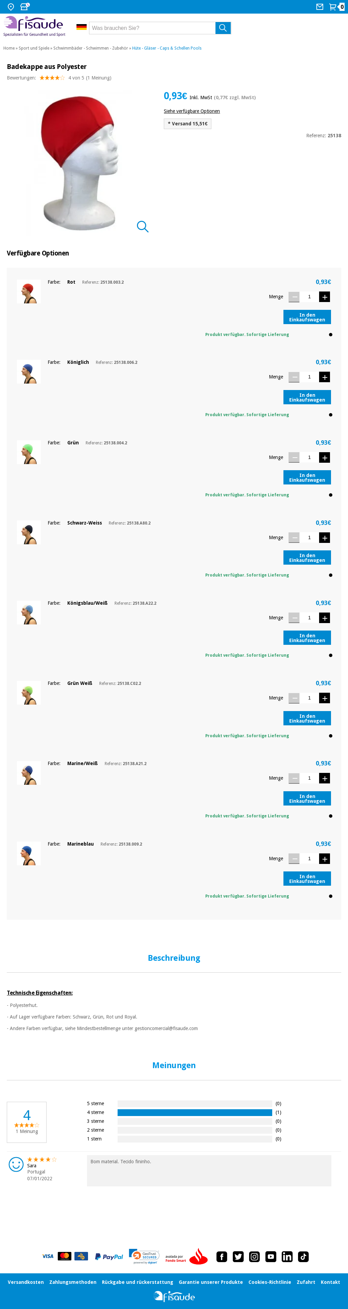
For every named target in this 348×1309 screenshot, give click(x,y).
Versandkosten (26, 1282)
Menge (276, 296)
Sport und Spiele (34, 48)
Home (9, 48)
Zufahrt (306, 1282)
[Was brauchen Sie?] (160, 28)
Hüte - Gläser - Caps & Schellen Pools (167, 48)
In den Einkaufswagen (307, 317)
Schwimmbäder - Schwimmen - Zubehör (90, 48)
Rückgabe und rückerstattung (137, 1282)
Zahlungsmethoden (73, 1282)
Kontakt (330, 1282)
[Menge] (309, 296)
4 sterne (95, 1112)
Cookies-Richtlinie (269, 1282)
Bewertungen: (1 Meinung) (59, 79)
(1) (278, 1112)
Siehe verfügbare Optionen (192, 111)
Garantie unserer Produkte (211, 1282)
